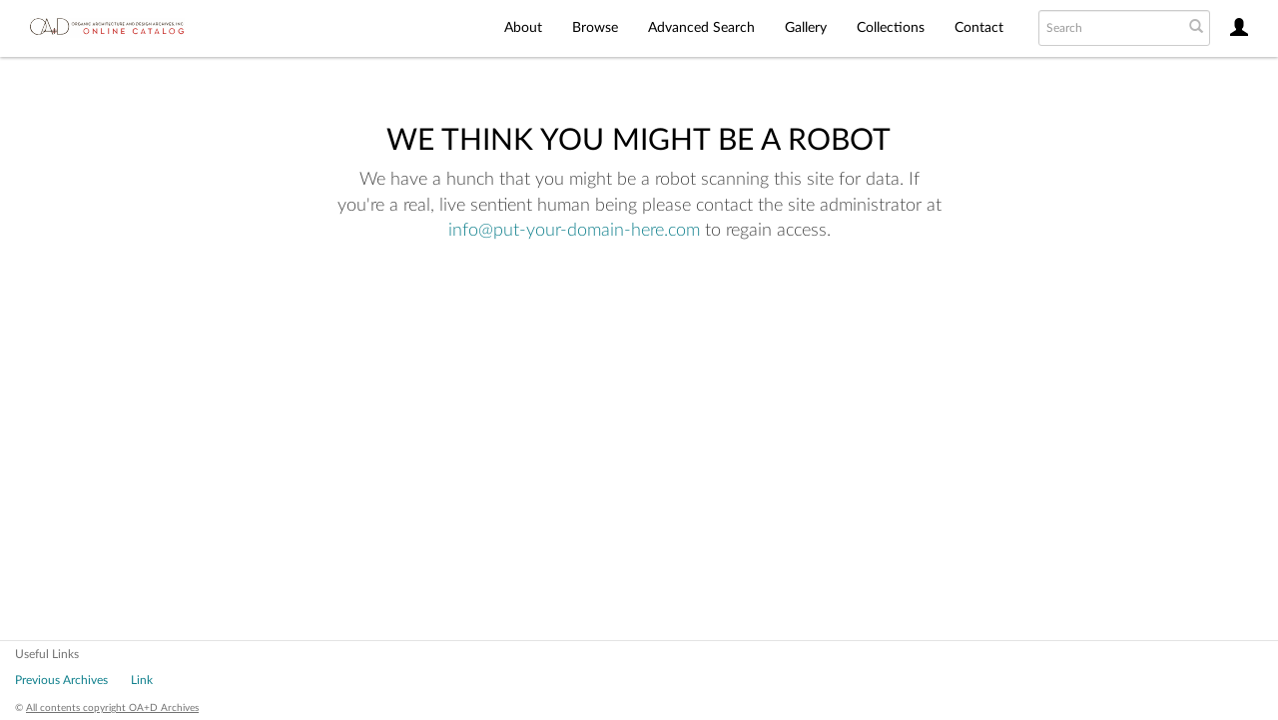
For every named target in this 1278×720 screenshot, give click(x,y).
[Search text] (1109, 28)
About (523, 28)
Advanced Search (701, 28)
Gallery (806, 28)
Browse (595, 28)
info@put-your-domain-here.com (574, 231)
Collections (891, 28)
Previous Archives (61, 680)
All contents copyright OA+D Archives (112, 708)
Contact (979, 28)
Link (142, 680)
